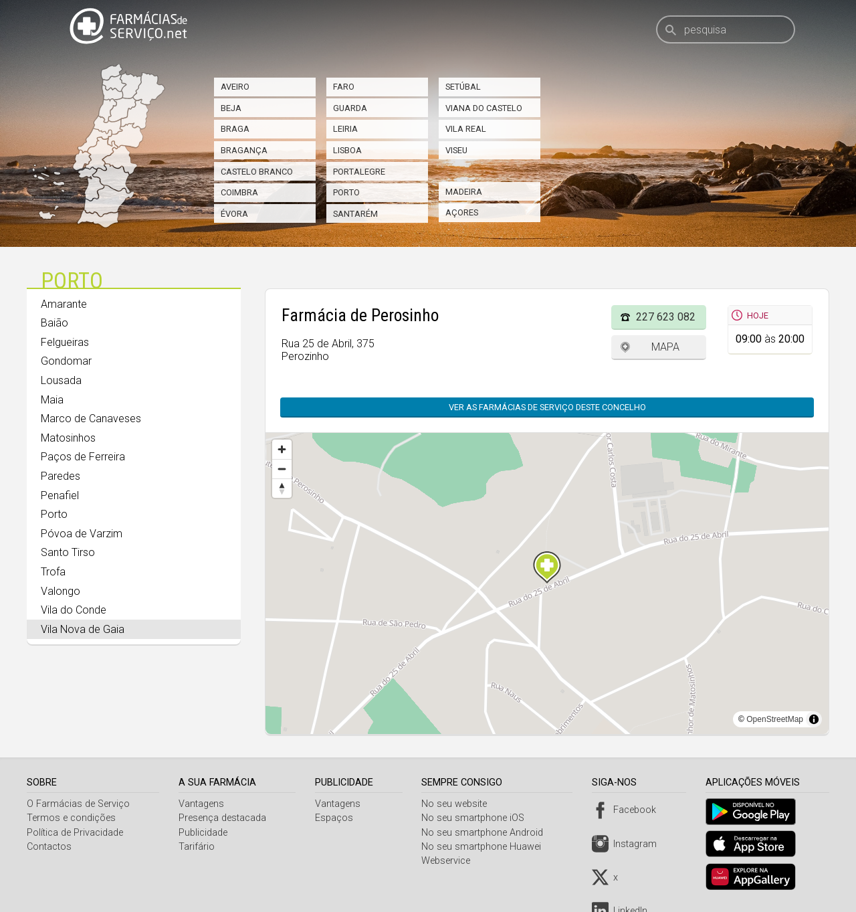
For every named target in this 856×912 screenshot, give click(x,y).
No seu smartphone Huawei (485, 846)
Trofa (53, 571)
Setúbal (463, 87)
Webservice (449, 861)
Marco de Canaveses (91, 418)
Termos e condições (71, 818)
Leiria (345, 129)
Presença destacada (224, 818)
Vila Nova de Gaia (82, 629)
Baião (54, 322)
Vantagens (202, 804)
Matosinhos (68, 438)
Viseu (456, 150)
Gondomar (66, 361)
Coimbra (239, 192)
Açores (461, 212)
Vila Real (465, 129)
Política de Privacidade (75, 832)
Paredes (60, 476)
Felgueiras (65, 342)
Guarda (350, 108)
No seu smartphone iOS (476, 818)
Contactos (49, 846)
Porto (346, 192)
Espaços (336, 818)
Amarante (64, 304)
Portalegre (359, 172)
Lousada (61, 380)
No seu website (458, 804)
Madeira (463, 192)
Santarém (355, 214)
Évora (234, 214)
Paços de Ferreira (83, 456)
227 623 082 (666, 316)
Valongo (60, 591)
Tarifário (198, 846)
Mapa (665, 347)
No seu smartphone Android (486, 832)
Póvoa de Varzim (81, 533)
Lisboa (347, 150)
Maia (52, 399)
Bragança (244, 150)
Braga (235, 129)
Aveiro (235, 87)
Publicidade (204, 832)
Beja (231, 108)
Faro (343, 87)
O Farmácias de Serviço (78, 804)
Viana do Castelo (483, 108)
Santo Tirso (68, 552)
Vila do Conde (73, 610)
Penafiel (60, 495)
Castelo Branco (257, 172)
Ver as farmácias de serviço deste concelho (547, 407)
